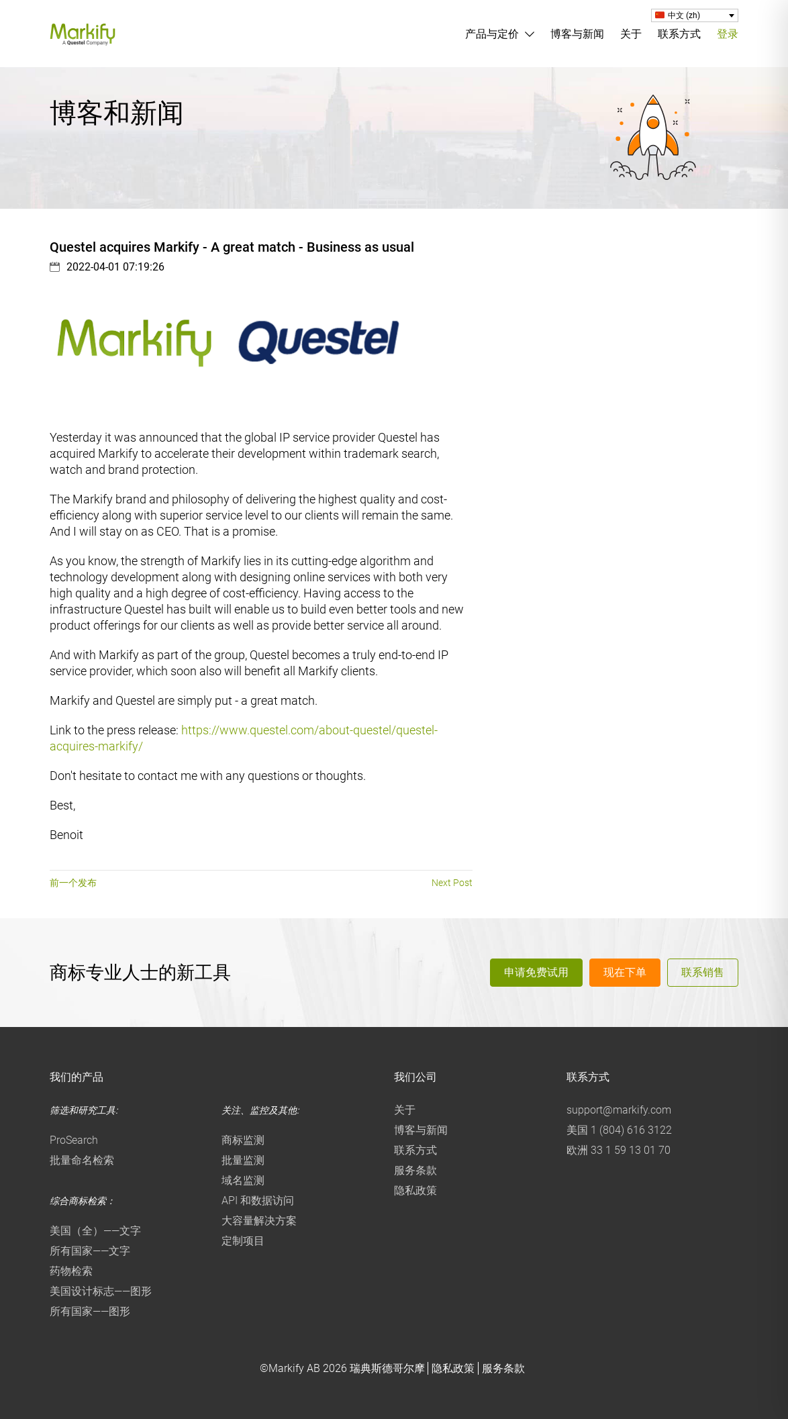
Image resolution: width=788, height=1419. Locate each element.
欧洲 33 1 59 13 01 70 (619, 1150)
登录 (727, 34)
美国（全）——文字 (95, 1230)
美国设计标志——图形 (101, 1291)
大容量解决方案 (259, 1220)
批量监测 (242, 1160)
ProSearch (74, 1140)
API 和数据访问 (257, 1200)
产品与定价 (492, 34)
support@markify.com (619, 1110)
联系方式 (679, 34)
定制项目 (242, 1240)
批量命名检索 (82, 1160)
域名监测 (242, 1180)
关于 (631, 34)
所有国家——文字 (90, 1250)
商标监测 (242, 1140)
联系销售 (702, 972)
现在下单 (624, 972)
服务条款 (415, 1170)
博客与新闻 (577, 34)
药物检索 (71, 1271)
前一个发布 (73, 882)
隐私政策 (415, 1190)
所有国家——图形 (90, 1311)
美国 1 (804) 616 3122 (619, 1130)
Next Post (452, 882)
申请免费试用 (536, 972)
